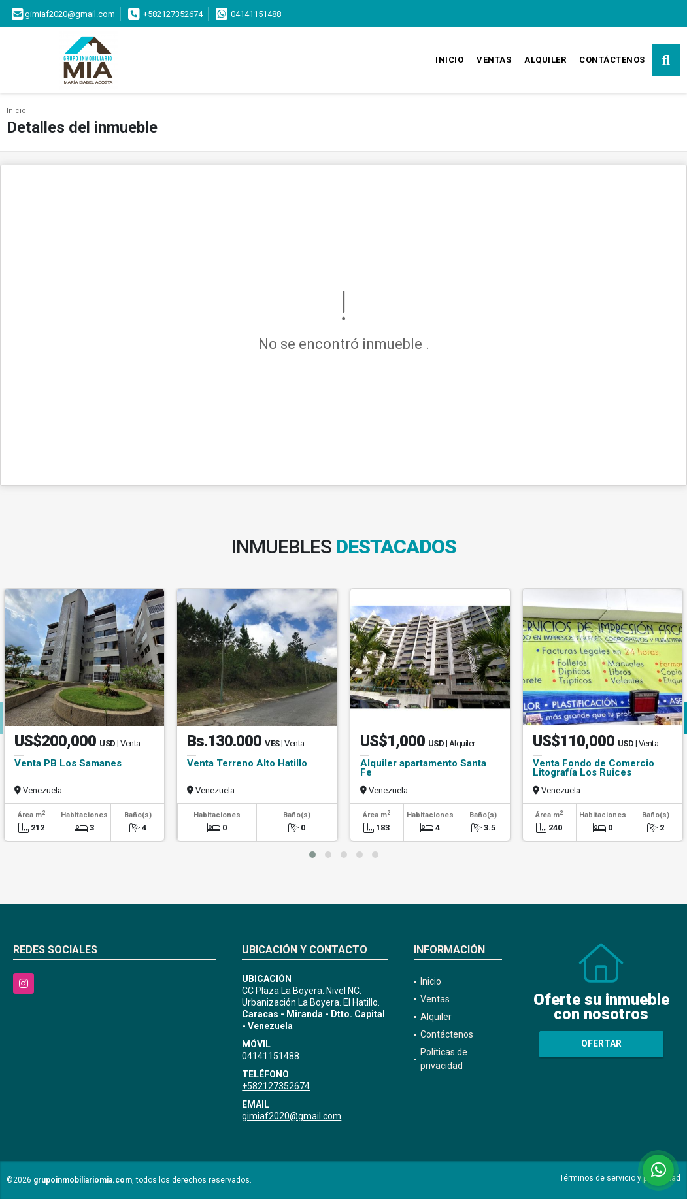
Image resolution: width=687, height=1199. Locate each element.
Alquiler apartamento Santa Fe (423, 767)
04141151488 (256, 14)
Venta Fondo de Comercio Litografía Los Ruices (593, 767)
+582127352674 (173, 14)
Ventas (494, 60)
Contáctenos (612, 60)
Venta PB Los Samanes (68, 763)
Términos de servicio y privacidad (620, 1178)
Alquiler (545, 60)
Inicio (449, 60)
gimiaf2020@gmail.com (291, 1116)
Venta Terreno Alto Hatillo (247, 763)
